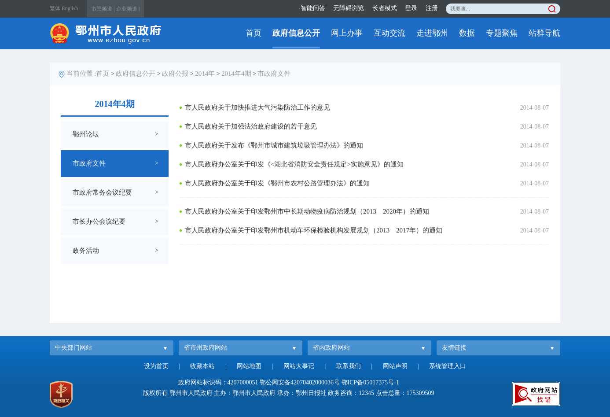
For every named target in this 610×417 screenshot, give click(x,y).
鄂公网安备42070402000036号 (300, 382)
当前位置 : (81, 73)
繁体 (55, 8)
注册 (432, 8)
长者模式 (384, 8)
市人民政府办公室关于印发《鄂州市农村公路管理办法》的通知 (277, 183)
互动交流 (389, 33)
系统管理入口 (447, 366)
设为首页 (156, 366)
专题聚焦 (502, 33)
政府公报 (175, 73)
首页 (253, 33)
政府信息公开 (296, 33)
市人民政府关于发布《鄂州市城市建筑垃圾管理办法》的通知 (274, 145)
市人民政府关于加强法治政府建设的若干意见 (251, 126)
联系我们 (348, 366)
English (70, 8)
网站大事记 (298, 366)
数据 (467, 33)
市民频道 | (102, 9)
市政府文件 (273, 73)
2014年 (205, 73)
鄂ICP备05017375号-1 (370, 382)
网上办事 (347, 33)
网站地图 (249, 366)
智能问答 (313, 8)
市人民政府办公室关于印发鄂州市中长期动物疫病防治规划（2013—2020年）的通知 (307, 211)
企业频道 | (128, 9)
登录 (411, 8)
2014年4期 (236, 73)
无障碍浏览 (348, 8)
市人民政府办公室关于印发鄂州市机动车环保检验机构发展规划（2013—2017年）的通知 (313, 230)
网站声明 (395, 366)
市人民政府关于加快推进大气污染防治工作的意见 (257, 107)
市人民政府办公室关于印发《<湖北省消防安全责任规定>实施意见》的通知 (294, 164)
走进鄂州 (432, 33)
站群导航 (544, 33)
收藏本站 (202, 366)
